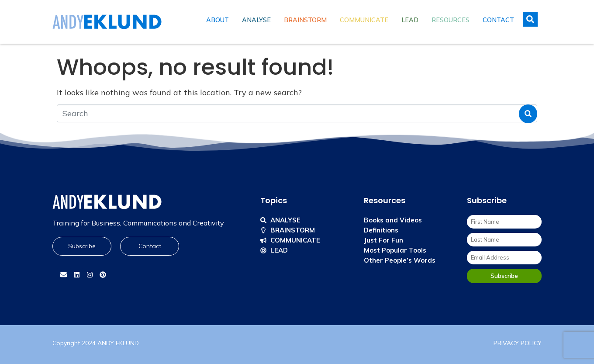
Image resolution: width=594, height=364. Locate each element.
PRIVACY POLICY (518, 343)
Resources (451, 20)
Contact (498, 20)
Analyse (256, 20)
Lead (409, 20)
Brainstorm (305, 20)
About (217, 20)
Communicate (364, 20)
